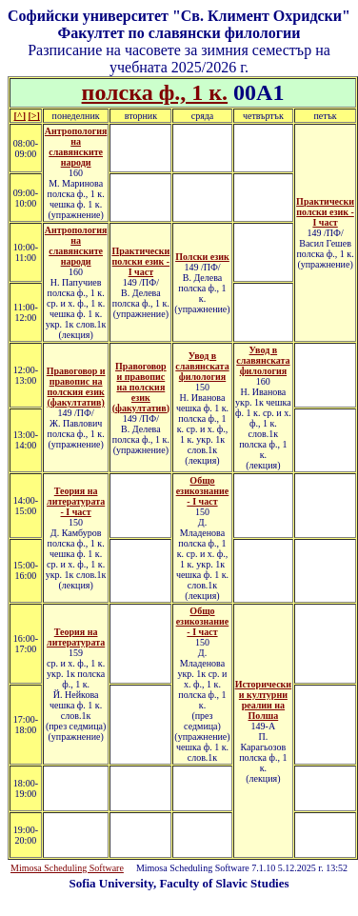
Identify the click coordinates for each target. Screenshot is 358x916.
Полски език (202, 256)
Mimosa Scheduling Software (67, 868)
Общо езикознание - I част (202, 491)
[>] (33, 115)
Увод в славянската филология (202, 366)
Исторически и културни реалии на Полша (263, 700)
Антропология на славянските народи (76, 147)
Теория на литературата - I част (76, 501)
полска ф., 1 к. (155, 92)
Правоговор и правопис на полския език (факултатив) (76, 387)
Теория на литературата (76, 637)
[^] (20, 115)
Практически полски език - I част (325, 212)
